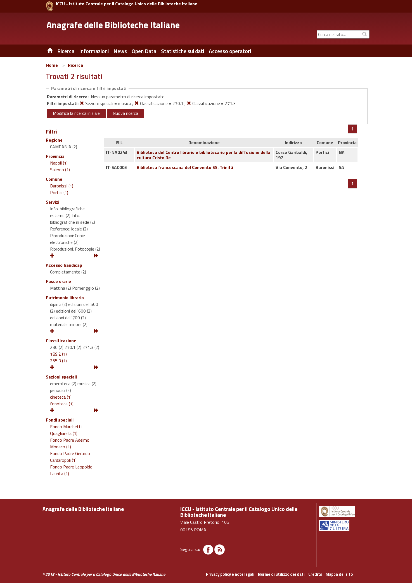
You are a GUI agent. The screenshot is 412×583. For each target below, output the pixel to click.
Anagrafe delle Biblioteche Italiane (113, 25)
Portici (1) (59, 192)
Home (52, 65)
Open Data (144, 51)
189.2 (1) (58, 354)
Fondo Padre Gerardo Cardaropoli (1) (70, 456)
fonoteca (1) (62, 403)
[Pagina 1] (352, 128)
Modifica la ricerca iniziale (76, 113)
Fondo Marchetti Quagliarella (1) (66, 430)
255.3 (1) (58, 360)
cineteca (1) (61, 397)
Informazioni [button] (94, 51)
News (120, 51)
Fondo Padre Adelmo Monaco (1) (69, 443)
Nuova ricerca (125, 113)
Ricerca (75, 65)
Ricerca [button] (65, 51)
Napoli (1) (59, 163)
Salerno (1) (60, 169)
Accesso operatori (230, 51)
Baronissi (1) (61, 185)
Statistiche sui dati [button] (182, 51)
